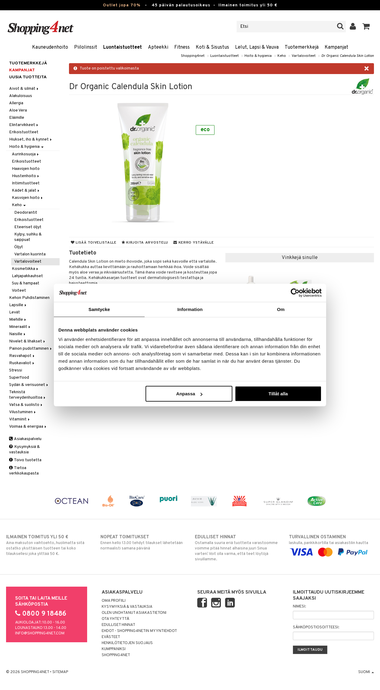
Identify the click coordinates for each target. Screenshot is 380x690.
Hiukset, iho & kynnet (31, 139)
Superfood (19, 377)
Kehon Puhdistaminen (29, 297)
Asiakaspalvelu (25, 439)
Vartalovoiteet (304, 55)
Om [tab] (280, 309)
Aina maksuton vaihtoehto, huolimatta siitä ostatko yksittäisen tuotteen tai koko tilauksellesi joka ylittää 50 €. (48, 545)
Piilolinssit (85, 47)
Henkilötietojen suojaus (127, 643)
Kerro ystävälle (193, 242)
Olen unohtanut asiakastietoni (134, 613)
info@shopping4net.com (39, 633)
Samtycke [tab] (99, 309)
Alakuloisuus (20, 96)
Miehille (18, 319)
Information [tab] (190, 309)
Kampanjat (336, 47)
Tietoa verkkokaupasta (24, 470)
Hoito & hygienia (258, 55)
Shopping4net (193, 55)
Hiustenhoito (26, 176)
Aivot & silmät (24, 88)
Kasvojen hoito (28, 197)
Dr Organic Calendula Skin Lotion (347, 55)
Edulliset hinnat (118, 625)
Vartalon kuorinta (30, 254)
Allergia (16, 103)
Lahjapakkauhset (27, 276)
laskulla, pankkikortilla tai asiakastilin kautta (331, 544)
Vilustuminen (23, 412)
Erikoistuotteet (23, 132)
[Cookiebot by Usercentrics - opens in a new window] (295, 292)
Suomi (366, 672)
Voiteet (19, 290)
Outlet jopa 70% (121, 5)
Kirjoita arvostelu (145, 242)
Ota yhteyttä (115, 619)
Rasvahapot (22, 355)
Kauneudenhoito (50, 47)
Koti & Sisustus (212, 47)
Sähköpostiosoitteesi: (316, 627)
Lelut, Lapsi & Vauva (257, 47)
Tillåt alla (278, 393)
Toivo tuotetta (25, 460)
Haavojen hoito (26, 168)
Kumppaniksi (114, 649)
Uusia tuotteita (28, 77)
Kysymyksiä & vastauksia (24, 449)
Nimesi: (299, 606)
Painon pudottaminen (31, 348)
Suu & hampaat (25, 283)
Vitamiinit (20, 419)
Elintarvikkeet (24, 125)
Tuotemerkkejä (302, 47)
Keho (281, 55)
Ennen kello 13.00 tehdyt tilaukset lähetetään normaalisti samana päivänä (142, 542)
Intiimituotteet (26, 183)
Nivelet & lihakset (27, 341)
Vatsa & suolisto (26, 404)
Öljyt (18, 247)
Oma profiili (114, 600)
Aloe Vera (18, 110)
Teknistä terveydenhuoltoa (27, 395)
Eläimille (16, 117)
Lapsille (18, 305)
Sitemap (60, 672)
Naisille (17, 334)
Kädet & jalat (26, 190)
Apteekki (158, 47)
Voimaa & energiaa (28, 426)
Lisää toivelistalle (93, 242)
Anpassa (189, 393)
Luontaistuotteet (122, 47)
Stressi (15, 370)
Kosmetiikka (25, 268)
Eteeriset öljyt (27, 227)
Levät (14, 312)
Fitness (182, 47)
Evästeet (111, 637)
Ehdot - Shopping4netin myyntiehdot (139, 631)
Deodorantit (25, 212)
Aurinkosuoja (26, 154)
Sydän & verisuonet (29, 384)
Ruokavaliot (22, 363)
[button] (366, 26)
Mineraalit (20, 326)
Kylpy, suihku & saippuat (28, 237)
